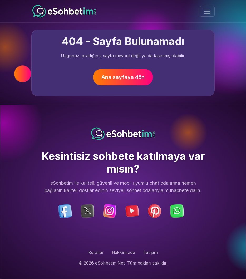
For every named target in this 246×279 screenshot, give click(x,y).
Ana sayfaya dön (123, 77)
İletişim (151, 252)
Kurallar (96, 252)
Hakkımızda (123, 252)
